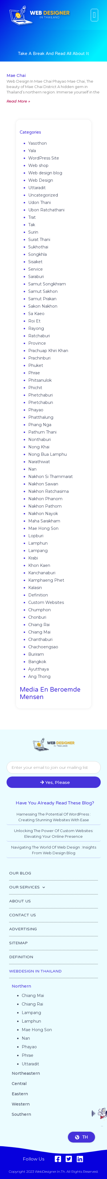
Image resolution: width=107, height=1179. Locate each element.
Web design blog (45, 172)
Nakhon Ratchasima (48, 491)
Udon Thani (39, 202)
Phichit (35, 387)
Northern (21, 986)
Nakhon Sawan (43, 484)
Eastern (20, 1093)
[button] (94, 15)
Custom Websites (46, 602)
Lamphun (38, 543)
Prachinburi (39, 358)
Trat (32, 217)
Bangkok (37, 661)
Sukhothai (38, 247)
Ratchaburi (39, 335)
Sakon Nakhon (42, 306)
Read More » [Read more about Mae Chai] (18, 101)
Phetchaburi (40, 395)
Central (19, 1083)
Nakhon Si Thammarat (50, 476)
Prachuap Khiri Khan (48, 350)
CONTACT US (22, 915)
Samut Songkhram (47, 284)
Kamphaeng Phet (46, 580)
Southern (21, 1114)
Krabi (33, 558)
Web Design (40, 180)
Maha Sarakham (44, 521)
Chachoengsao (43, 646)
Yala (32, 150)
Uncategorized (43, 195)
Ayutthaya (38, 669)
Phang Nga (39, 424)
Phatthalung (40, 417)
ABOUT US (20, 901)
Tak (31, 224)
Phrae (34, 372)
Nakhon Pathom (45, 506)
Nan (32, 469)
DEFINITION (21, 957)
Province (37, 343)
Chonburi (37, 617)
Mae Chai (16, 75)
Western (21, 1104)
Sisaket (35, 261)
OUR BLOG (20, 873)
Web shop (38, 165)
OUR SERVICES (27, 887)
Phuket (35, 365)
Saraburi (36, 276)
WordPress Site (43, 158)
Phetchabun (40, 402)
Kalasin (35, 587)
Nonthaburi (39, 439)
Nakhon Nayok (43, 513)
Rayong (36, 328)
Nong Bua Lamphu (47, 454)
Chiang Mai (39, 632)
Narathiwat (39, 461)
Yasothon (37, 143)
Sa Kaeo (36, 313)
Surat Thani (39, 239)
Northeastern (26, 1073)
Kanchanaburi (41, 572)
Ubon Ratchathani (46, 209)
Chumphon (39, 609)
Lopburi (35, 535)
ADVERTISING (23, 929)
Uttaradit (37, 187)
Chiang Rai (39, 624)
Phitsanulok (40, 380)
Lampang (38, 550)
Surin (33, 232)
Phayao (35, 409)
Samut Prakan (42, 298)
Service (35, 269)
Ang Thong (39, 676)
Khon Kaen (39, 565)
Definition (38, 595)
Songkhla (37, 254)
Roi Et (34, 321)
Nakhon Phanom (45, 498)
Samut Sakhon (43, 291)
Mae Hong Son (43, 528)
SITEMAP (18, 943)
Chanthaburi (40, 639)
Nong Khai (38, 446)
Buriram (36, 654)
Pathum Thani (42, 432)
